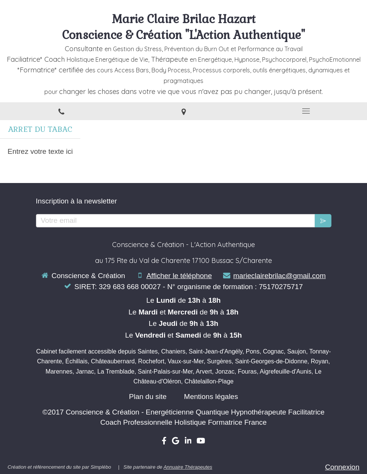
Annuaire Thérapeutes (188, 467)
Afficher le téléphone (179, 276)
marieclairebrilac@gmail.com (279, 276)
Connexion (342, 467)
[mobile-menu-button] (306, 111)
